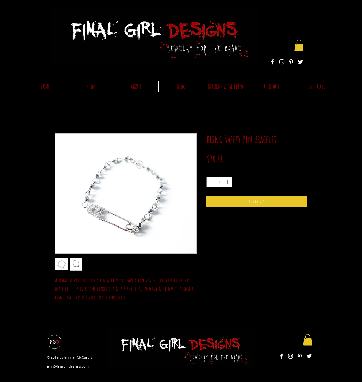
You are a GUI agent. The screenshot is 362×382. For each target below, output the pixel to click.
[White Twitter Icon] (300, 62)
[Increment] (228, 182)
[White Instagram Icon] (282, 62)
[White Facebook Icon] (272, 62)
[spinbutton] (219, 182)
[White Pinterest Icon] (291, 62)
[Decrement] (210, 182)
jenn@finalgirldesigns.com (68, 366)
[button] (299, 45)
